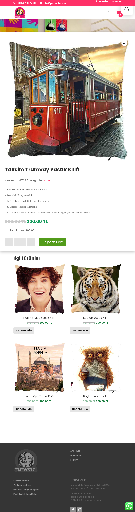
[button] (124, 43)
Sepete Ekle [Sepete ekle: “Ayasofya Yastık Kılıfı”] (24, 409)
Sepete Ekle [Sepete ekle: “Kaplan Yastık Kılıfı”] (80, 330)
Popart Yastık (51, 180)
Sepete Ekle (53, 242)
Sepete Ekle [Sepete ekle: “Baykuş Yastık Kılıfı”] (80, 409)
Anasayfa (102, 1)
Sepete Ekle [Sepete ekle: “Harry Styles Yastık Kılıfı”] (24, 330)
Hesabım (116, 1)
